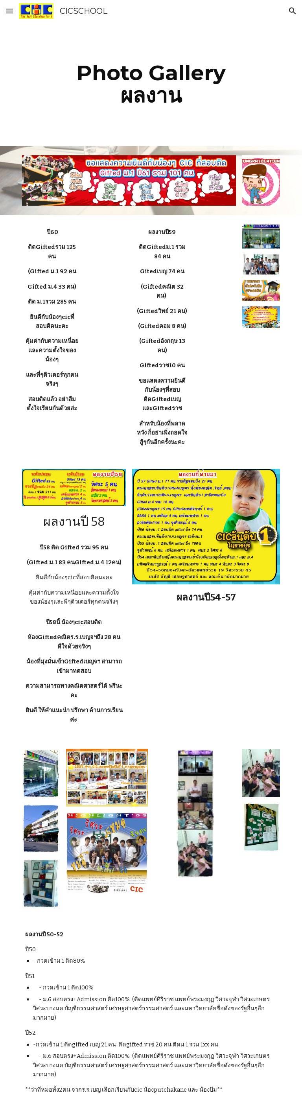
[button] (9, 11)
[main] (151, 83)
